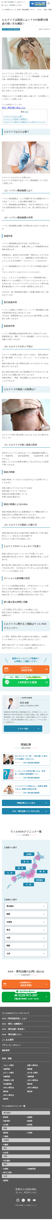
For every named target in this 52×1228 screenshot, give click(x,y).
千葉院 (5, 1136)
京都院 (5, 1169)
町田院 (29, 1125)
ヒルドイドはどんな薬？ (13, 116)
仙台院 (5, 1153)
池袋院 (29, 1117)
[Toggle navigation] (49, 3)
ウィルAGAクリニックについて (15, 1013)
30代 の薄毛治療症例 (8, 1089)
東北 (8, 930)
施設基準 (6, 1050)
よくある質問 (7, 1040)
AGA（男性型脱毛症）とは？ (14, 1018)
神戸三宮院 (7, 1172)
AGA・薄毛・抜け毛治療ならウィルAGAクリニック (11, 2)
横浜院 (5, 1133)
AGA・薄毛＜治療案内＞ (12, 1024)
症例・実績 (7, 1058)
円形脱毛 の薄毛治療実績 (8, 1082)
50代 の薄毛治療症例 (8, 1097)
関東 (8, 914)
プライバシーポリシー (11, 1045)
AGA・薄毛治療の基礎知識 (11, 29)
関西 (8, 946)
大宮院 (29, 1133)
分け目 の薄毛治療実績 (32, 1074)
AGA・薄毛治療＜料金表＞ (13, 1029)
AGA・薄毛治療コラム (12, 1034)
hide (26, 112)
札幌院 (5, 1145)
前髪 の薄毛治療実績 (32, 1067)
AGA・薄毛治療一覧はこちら (13, 108)
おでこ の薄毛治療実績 (8, 1074)
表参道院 (6, 1121)
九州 (8, 954)
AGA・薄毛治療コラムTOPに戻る (26, 811)
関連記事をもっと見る (26, 803)
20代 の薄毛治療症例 (32, 1082)
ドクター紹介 (23, 729)
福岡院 (5, 1180)
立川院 (5, 1125)
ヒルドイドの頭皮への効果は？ (15, 119)
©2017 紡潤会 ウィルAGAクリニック (26, 1205)
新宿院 (5, 1117)
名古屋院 (6, 1161)
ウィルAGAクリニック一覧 (13, 1106)
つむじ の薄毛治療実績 (8, 1067)
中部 (8, 938)
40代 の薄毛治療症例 (32, 1089)
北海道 (9, 922)
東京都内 (10, 906)
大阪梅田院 (31, 1169)
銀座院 (29, 1121)
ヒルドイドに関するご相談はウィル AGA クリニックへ (24, 122)
